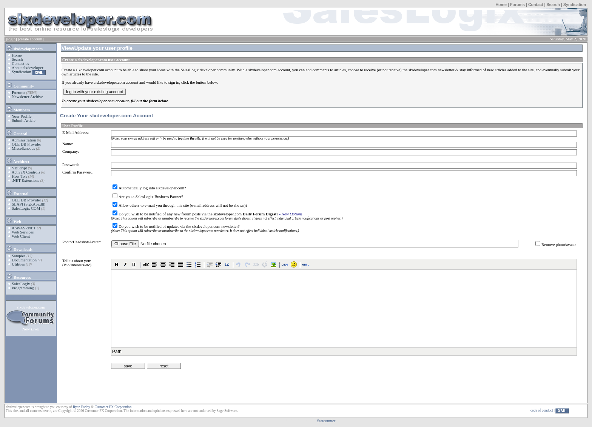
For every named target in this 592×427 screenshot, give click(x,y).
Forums (517, 4)
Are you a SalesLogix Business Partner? (151, 197)
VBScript (19, 168)
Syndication (574, 4)
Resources (18, 276)
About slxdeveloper (27, 68)
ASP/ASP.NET (24, 228)
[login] (11, 39)
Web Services (23, 232)
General (16, 132)
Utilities (18, 264)
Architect (17, 160)
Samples (18, 256)
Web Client (21, 236)
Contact (535, 4)
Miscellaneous (23, 148)
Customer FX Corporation (112, 407)
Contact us (20, 63)
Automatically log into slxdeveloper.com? (152, 188)
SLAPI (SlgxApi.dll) (28, 204)
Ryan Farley (81, 407)
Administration (24, 140)
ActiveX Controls (26, 172)
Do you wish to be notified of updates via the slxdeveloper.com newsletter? (179, 226)
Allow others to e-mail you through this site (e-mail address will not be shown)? (183, 205)
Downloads (19, 248)
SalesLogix (21, 284)
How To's (19, 176)
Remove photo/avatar (558, 245)
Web (13, 220)
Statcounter (326, 421)
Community (20, 84)
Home (501, 4)
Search (553, 4)
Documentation (24, 260)
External (17, 192)
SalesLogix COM (26, 208)
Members (18, 108)
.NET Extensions (25, 180)
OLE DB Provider (26, 144)
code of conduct (541, 410)
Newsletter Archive (27, 97)
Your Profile (22, 116)
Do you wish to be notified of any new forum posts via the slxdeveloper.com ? (198, 214)
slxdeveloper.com (24, 47)
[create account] (30, 39)
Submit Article (23, 120)
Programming (23, 288)
